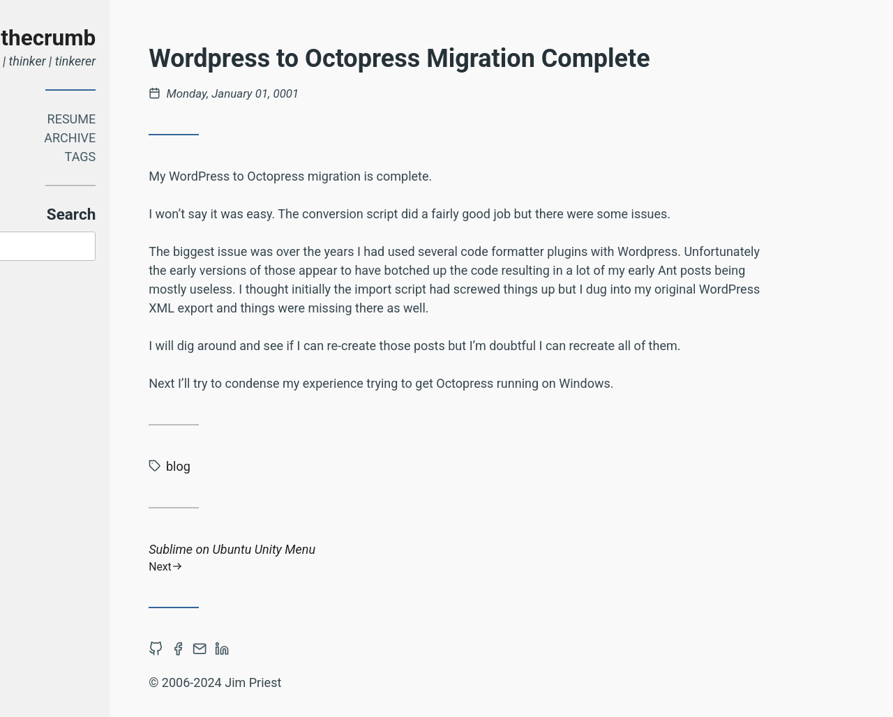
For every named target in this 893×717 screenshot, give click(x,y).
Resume (171, 119)
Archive (169, 137)
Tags (179, 156)
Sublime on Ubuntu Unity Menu (563, 557)
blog (278, 466)
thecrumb (147, 38)
